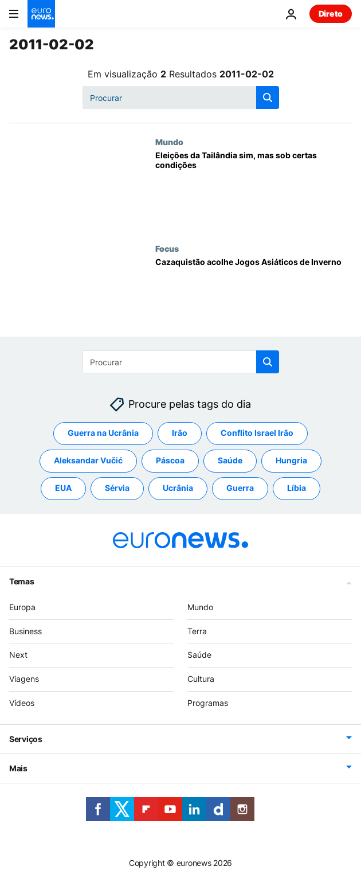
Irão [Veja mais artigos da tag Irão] (179, 433)
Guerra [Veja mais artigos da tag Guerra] (240, 488)
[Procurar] (181, 97)
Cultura (200, 679)
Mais (18, 768)
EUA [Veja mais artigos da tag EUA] (63, 488)
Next (18, 655)
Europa (22, 607)
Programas (207, 703)
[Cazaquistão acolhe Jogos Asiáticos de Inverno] (253, 297)
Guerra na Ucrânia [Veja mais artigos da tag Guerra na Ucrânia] (103, 433)
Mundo (169, 141)
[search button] (267, 97)
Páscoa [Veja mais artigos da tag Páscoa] (170, 461)
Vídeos (21, 703)
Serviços (25, 739)
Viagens (24, 679)
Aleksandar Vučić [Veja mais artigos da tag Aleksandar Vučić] (88, 461)
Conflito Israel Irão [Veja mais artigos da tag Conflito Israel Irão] (257, 433)
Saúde (199, 655)
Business (25, 631)
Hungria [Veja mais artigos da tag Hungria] (291, 461)
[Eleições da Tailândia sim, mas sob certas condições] (253, 190)
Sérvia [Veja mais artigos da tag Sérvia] (117, 488)
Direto (331, 13)
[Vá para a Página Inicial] (41, 14)
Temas (21, 581)
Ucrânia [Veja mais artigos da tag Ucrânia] (178, 488)
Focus (167, 248)
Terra (197, 631)
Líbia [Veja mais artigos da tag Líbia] (296, 488)
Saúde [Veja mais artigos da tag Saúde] (230, 461)
